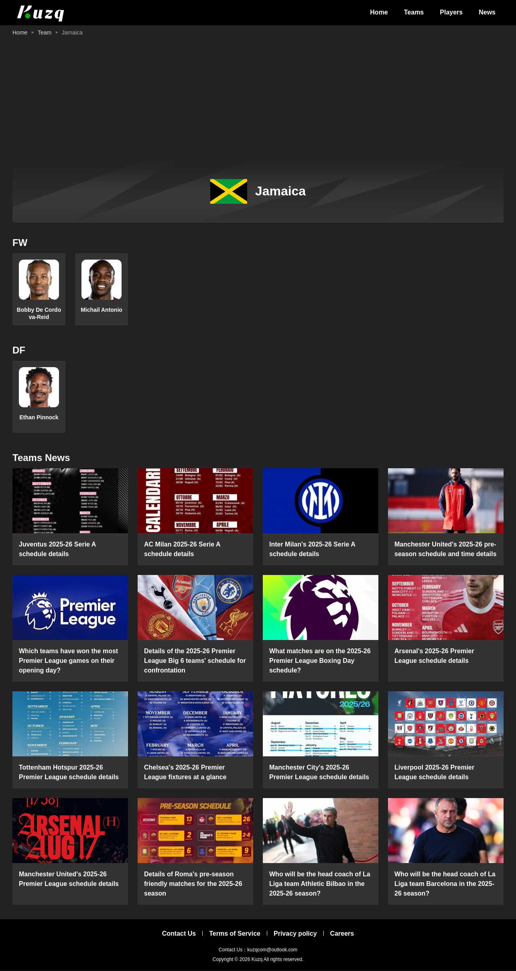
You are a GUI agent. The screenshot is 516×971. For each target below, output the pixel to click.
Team (44, 33)
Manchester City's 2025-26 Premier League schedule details (319, 772)
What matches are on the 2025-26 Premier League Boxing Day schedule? (320, 661)
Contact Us (179, 933)
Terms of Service (234, 933)
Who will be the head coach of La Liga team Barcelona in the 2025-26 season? (445, 884)
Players (451, 12)
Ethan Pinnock (38, 417)
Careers (342, 933)
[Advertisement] (258, 100)
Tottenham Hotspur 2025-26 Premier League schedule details (69, 772)
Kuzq (257, 960)
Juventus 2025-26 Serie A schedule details (57, 549)
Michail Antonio (101, 310)
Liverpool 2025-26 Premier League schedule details (434, 772)
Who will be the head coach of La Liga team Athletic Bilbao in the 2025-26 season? (319, 884)
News (487, 12)
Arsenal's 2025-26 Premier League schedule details (434, 656)
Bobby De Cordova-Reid (39, 314)
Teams (414, 12)
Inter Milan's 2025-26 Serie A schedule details (312, 549)
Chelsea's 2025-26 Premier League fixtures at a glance (185, 772)
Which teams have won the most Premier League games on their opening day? (68, 661)
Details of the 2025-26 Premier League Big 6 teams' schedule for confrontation (195, 661)
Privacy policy (295, 933)
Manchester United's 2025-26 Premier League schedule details (69, 879)
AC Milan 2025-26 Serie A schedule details (182, 549)
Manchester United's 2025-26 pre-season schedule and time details (445, 549)
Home (379, 12)
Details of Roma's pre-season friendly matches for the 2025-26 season (193, 884)
